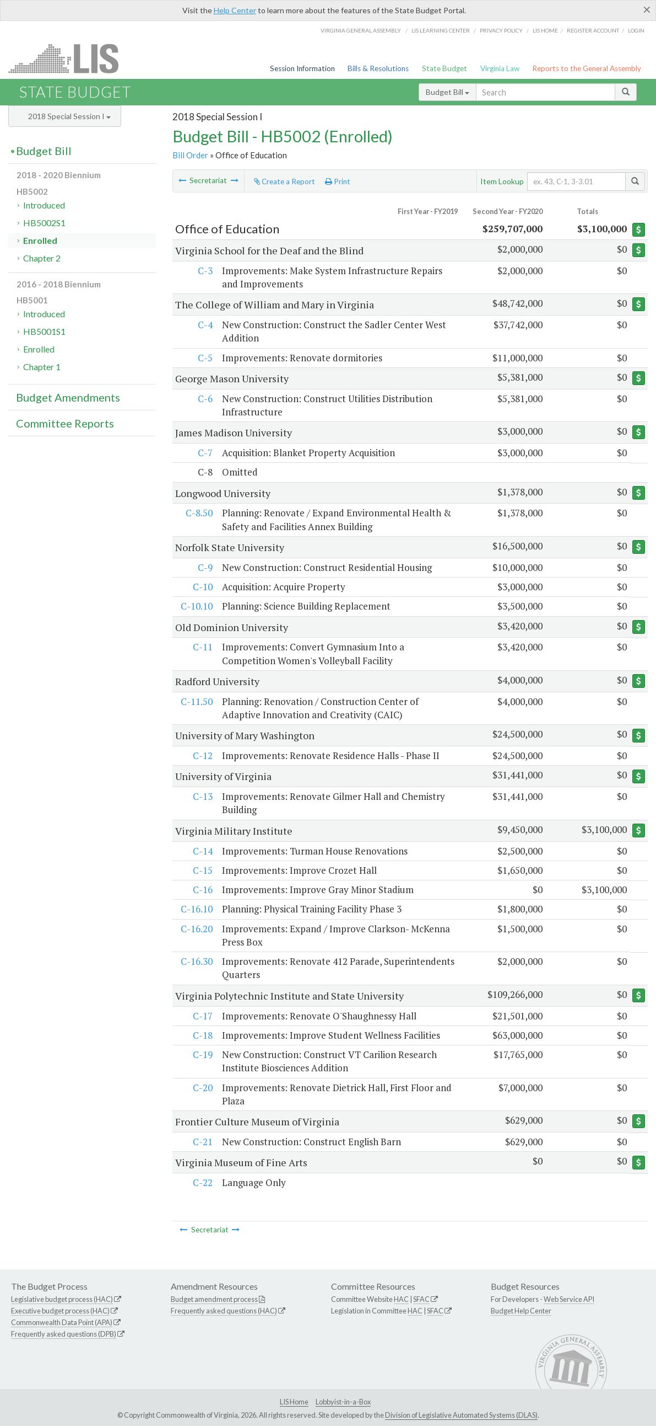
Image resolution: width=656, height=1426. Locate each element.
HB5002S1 (44, 222)
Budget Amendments (68, 397)
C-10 (202, 586)
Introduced (44, 205)
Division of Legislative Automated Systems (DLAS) (461, 1415)
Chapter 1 (42, 366)
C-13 (202, 796)
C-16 (202, 889)
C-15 (202, 870)
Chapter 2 (42, 258)
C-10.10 (196, 606)
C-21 (202, 1141)
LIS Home (294, 1401)
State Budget (444, 68)
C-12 (202, 755)
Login (636, 30)
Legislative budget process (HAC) (62, 1299)
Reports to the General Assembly (586, 68)
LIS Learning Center (440, 30)
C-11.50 (196, 701)
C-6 (204, 398)
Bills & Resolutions (378, 68)
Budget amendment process (214, 1299)
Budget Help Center (521, 1310)
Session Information (302, 68)
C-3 (204, 270)
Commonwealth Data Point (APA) (61, 1322)
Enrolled (40, 240)
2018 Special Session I (69, 116)
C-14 (202, 851)
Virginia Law (499, 68)
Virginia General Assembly (361, 30)
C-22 (202, 1182)
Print (337, 181)
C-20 (202, 1087)
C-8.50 (198, 512)
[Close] (647, 9)
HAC (401, 1299)
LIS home (545, 30)
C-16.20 (196, 928)
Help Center (235, 10)
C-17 (202, 1016)
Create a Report (284, 181)
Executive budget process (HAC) (60, 1310)
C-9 (204, 567)
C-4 (204, 324)
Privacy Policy (501, 30)
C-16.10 (196, 908)
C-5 (204, 357)
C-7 (204, 452)
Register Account (593, 30)
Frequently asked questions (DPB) (63, 1333)
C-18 (202, 1035)
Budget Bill (447, 92)
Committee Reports (65, 423)
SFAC (421, 1299)
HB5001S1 (44, 331)
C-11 (202, 646)
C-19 (202, 1054)
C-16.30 (196, 961)
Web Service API (569, 1299)
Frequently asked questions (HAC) (224, 1310)
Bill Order (190, 155)
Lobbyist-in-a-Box (343, 1401)
